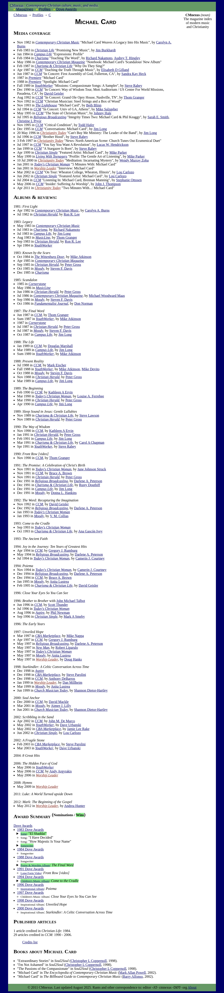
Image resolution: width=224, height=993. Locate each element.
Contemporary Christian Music (57, 42)
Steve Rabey (133, 85)
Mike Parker (118, 152)
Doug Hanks (73, 659)
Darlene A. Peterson (88, 481)
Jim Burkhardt (106, 50)
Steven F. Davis (61, 268)
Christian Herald (45, 214)
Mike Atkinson (80, 257)
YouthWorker (44, 85)
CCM (38, 70)
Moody (39, 268)
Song (23, 833)
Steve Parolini (76, 674)
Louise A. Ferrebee (90, 396)
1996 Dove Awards (30, 885)
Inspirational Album (32, 888)
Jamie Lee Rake (78, 729)
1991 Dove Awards (30, 869)
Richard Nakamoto (99, 58)
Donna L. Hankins (64, 493)
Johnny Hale (102, 113)
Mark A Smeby (74, 616)
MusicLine (42, 237)
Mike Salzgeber (107, 109)
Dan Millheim (72, 682)
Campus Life (43, 54)
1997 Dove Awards (30, 892)
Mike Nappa (75, 636)
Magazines (24, 9)
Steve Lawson (89, 415)
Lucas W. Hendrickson (112, 144)
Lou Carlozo (125, 172)
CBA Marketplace (47, 636)
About (192, 987)
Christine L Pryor (29, 121)
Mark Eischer (56, 365)
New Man (42, 647)
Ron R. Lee (72, 214)
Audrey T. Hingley (127, 58)
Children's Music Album (35, 881)
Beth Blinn (94, 105)
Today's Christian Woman (52, 164)
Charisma (41, 58)
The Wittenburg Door (49, 257)
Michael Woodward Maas (107, 295)
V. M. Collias (59, 516)
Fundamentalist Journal (51, 303)
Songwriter (27, 845)
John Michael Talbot (70, 601)
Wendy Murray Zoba (134, 160)
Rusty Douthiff (89, 485)
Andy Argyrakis (60, 771)
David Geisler (54, 93)
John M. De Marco (62, 721)
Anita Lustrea (59, 581)
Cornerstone (37, 284)
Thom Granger (134, 97)
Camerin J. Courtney (90, 558)
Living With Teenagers (51, 156)
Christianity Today (53, 133)
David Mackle (59, 702)
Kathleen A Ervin (60, 392)
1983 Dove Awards (30, 829)
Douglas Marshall (60, 346)
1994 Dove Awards (30, 877)
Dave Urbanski (70, 725)
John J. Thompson (108, 184)
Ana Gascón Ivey (90, 531)
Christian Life (44, 50)
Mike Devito (90, 369)
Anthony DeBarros (62, 678)
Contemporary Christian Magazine (60, 62)
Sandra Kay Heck (133, 74)
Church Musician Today (51, 690)
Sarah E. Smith (157, 117)
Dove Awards (66, 9)
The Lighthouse (46, 105)
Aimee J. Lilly (61, 706)
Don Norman (83, 303)
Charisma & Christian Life (53, 66)
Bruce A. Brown (60, 473)
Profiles (45, 9)
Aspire (39, 612)
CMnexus (16, 5)
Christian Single (46, 152)
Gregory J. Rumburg (63, 550)
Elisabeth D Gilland (115, 70)
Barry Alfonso (133, 976)
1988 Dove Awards (30, 857)
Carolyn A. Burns (97, 210)
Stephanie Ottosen (129, 180)
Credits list (30, 942)
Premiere (34, 78)
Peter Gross (73, 264)
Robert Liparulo (67, 647)
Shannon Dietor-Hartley (91, 690)
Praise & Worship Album (35, 865)
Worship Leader (45, 168)
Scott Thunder (58, 605)
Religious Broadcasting (49, 117)
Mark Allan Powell (132, 972)
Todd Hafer (86, 125)
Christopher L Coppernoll (89, 961)
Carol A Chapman (91, 442)
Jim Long (100, 129)
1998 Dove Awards (30, 900)
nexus (20, 15)
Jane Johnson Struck (91, 469)
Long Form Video (31, 873)
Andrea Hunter (74, 806)
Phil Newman (60, 612)
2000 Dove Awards (30, 908)
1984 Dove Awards (30, 849)
